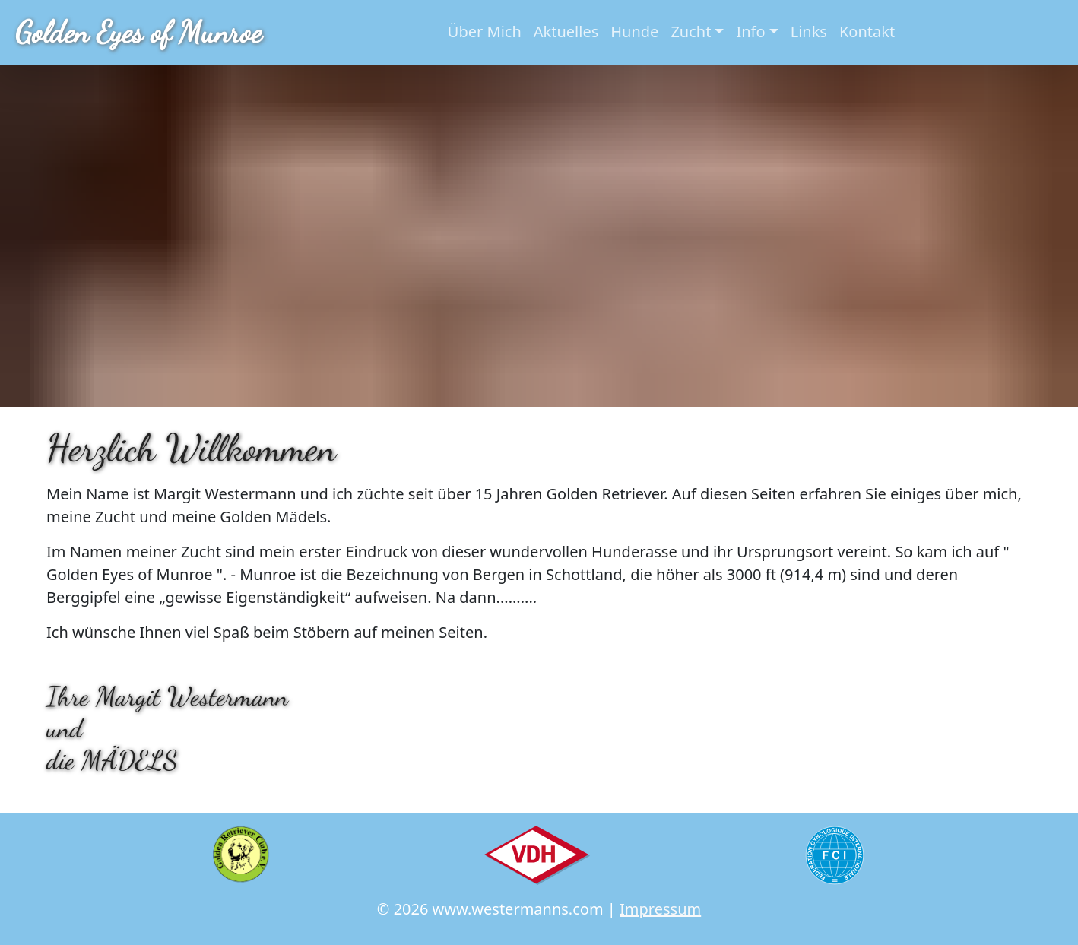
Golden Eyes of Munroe (138, 32)
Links (809, 31)
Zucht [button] (691, 31)
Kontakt (867, 31)
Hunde (634, 31)
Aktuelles (566, 31)
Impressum (660, 909)
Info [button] (750, 31)
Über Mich (485, 31)
